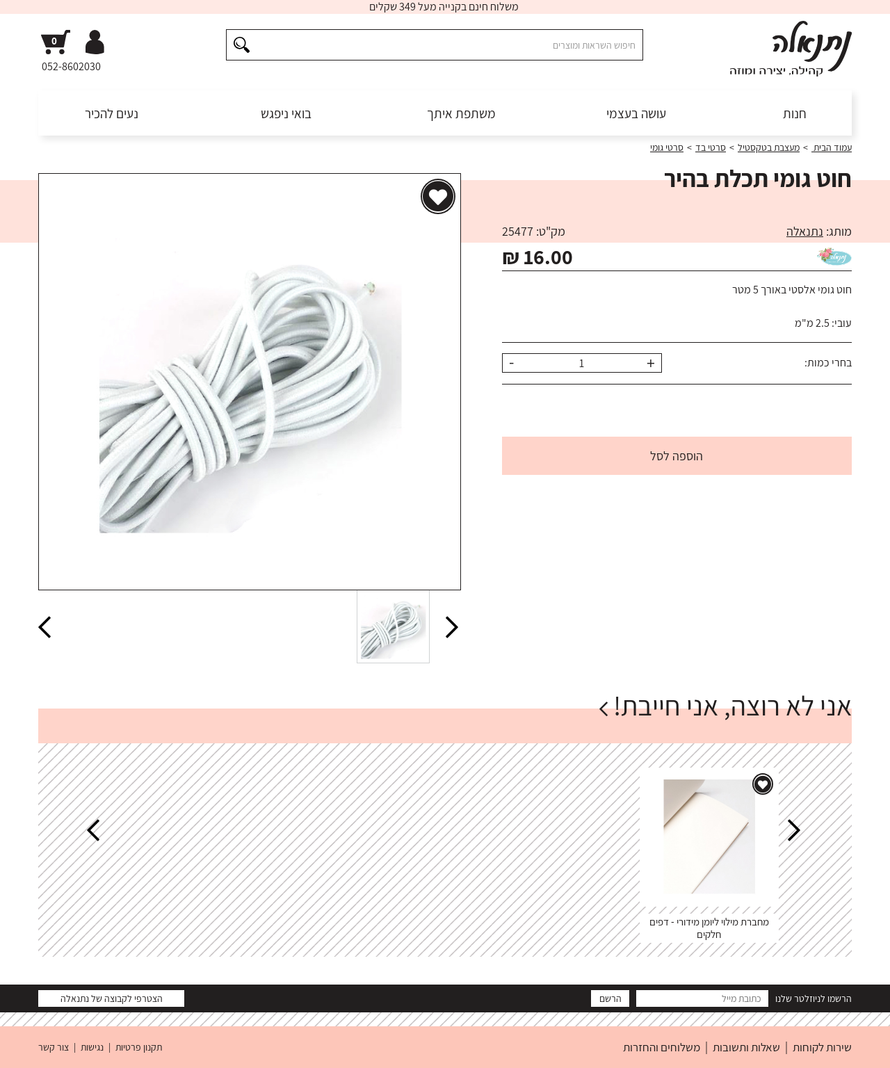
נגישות (92, 1047)
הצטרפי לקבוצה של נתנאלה (111, 998)
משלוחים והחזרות (661, 1047)
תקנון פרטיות (138, 1047)
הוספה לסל (676, 456)
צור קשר (53, 1047)
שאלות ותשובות (746, 1047)
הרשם (610, 998)
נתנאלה (804, 231)
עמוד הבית (831, 147)
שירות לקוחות (822, 1047)
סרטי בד (710, 147)
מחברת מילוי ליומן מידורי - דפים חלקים (709, 928)
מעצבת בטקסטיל (769, 147)
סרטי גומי (666, 147)
